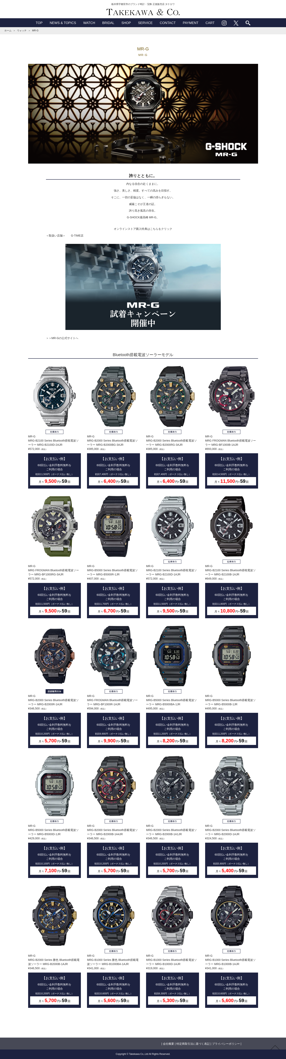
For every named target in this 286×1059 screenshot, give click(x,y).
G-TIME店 (77, 235)
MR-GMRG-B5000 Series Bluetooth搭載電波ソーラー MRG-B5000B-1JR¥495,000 (231, 686)
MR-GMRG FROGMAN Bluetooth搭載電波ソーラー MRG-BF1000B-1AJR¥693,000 (231, 427)
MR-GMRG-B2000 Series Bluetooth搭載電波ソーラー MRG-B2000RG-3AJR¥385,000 (172, 427)
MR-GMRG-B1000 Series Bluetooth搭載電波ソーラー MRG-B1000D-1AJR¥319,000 (172, 946)
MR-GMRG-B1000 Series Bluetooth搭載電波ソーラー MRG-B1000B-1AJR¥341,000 (231, 946)
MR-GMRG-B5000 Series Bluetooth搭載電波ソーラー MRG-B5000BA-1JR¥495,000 (172, 686)
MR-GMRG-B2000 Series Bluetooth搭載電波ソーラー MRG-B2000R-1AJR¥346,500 (54, 686)
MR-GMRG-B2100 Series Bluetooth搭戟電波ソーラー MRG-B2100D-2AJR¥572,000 (54, 427)
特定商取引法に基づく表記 (193, 1043)
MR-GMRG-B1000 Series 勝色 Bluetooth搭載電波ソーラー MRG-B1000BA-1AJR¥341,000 (113, 946)
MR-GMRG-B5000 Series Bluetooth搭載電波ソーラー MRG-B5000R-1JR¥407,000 (113, 556)
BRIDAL (108, 23)
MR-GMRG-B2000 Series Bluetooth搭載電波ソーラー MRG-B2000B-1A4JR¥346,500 (113, 816)
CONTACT (168, 23)
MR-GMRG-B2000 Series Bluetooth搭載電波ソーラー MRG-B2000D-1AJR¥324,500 (231, 816)
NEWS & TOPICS (63, 23)
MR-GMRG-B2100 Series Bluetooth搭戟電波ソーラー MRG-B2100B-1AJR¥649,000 (231, 556)
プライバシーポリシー (226, 1043)
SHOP (126, 23)
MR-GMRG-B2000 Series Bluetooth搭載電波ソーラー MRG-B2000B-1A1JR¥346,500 (172, 816)
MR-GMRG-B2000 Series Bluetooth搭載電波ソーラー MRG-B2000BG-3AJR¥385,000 (113, 427)
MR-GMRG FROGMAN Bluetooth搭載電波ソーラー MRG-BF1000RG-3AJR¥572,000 (54, 556)
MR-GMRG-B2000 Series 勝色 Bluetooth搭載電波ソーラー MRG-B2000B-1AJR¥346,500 (54, 946)
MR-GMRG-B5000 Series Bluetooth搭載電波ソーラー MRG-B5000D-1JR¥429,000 (54, 816)
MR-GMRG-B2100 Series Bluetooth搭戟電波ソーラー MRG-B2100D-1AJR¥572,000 (172, 556)
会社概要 (168, 1043)
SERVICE (145, 23)
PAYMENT (190, 23)
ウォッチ (22, 30)
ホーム (7, 30)
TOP (39, 23)
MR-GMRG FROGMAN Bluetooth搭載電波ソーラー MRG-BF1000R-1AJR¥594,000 (113, 686)
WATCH (89, 23)
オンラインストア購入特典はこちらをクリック (143, 228)
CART (210, 23)
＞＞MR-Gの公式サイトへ (62, 338)
